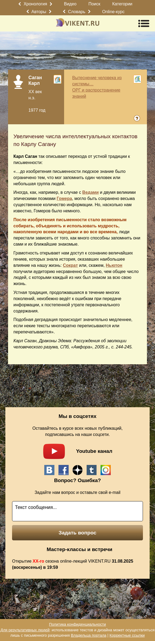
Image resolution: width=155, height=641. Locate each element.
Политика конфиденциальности (77, 624)
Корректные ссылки (127, 635)
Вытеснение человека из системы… (96, 80)
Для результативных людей (25, 630)
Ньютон (114, 265)
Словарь (76, 11)
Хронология (35, 4)
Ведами (90, 192)
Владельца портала (88, 635)
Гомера (64, 198)
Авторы (38, 11)
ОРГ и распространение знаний (96, 93)
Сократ (70, 265)
